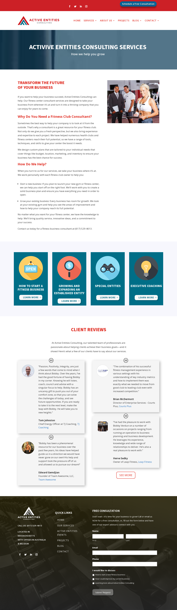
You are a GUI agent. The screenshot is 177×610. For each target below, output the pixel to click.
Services (89, 20)
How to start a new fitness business (110, 574)
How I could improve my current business (112, 579)
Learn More (30, 297)
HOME (60, 519)
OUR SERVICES (65, 525)
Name (95, 531)
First (94, 540)
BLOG (60, 545)
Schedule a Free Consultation (138, 3)
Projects (123, 20)
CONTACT (63, 551)
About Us (106, 20)
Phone (95, 559)
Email (95, 547)
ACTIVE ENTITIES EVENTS (67, 533)
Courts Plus (125, 406)
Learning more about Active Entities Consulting (114, 583)
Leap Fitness (145, 461)
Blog (135, 20)
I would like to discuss (105, 570)
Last (128, 540)
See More (125, 475)
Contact (151, 20)
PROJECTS (63, 540)
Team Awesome (47, 479)
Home (77, 20)
